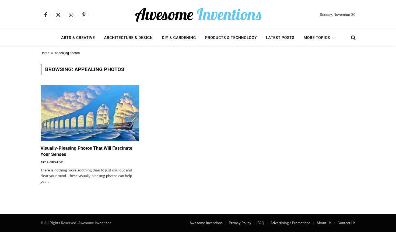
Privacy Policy (240, 223)
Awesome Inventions (206, 223)
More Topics (317, 38)
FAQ (260, 223)
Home (45, 53)
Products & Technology (231, 38)
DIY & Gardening (179, 38)
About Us (324, 223)
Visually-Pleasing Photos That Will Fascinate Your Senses (86, 151)
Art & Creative (52, 162)
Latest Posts (280, 38)
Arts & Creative (78, 38)
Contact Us (346, 223)
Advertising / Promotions (290, 223)
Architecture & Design (128, 38)
